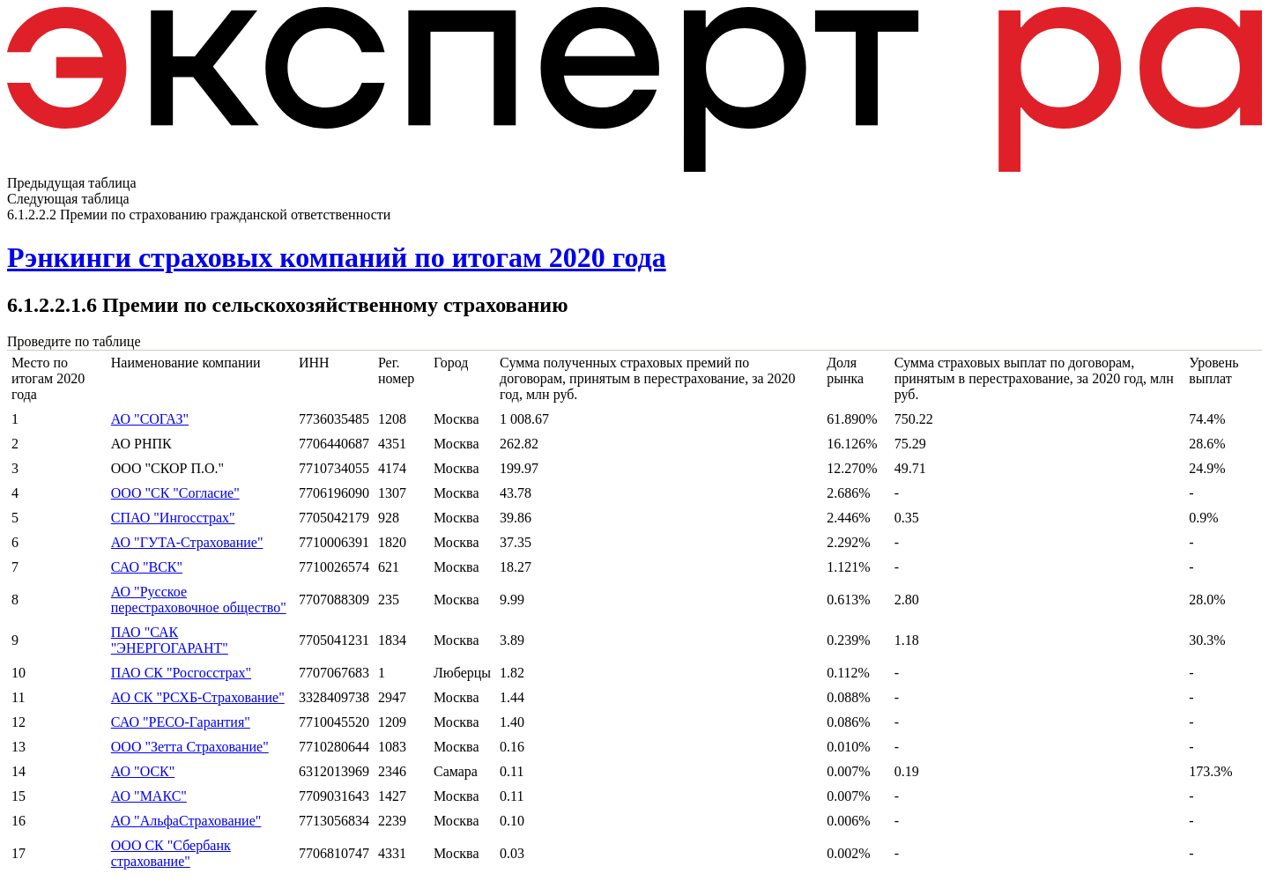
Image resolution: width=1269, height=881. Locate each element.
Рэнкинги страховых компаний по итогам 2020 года (336, 257)
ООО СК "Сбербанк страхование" (171, 853)
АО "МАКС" (149, 795)
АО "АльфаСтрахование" (186, 820)
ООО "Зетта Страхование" (190, 746)
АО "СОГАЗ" (150, 418)
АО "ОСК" (142, 771)
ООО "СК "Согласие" (175, 492)
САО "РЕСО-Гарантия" (180, 721)
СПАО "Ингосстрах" (173, 517)
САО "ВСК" (146, 566)
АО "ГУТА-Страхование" (187, 542)
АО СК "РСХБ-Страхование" (198, 697)
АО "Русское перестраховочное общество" (198, 599)
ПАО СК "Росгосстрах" (181, 672)
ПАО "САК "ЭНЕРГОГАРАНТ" (169, 640)
